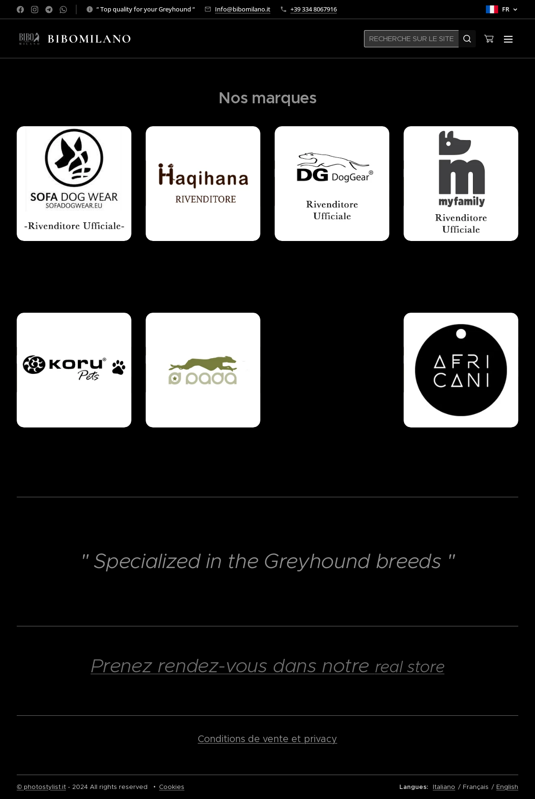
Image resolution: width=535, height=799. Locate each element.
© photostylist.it (41, 787)
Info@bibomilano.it (242, 9)
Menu (508, 39)
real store (410, 667)
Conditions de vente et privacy (267, 738)
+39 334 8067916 (313, 9)
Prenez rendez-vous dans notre (233, 666)
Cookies (171, 787)
